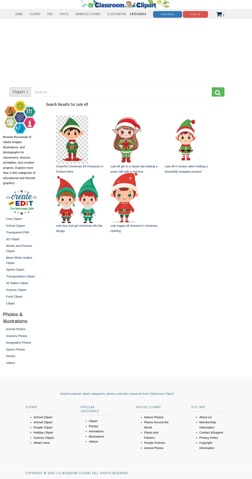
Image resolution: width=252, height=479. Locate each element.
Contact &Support (211, 432)
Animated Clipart (88, 14)
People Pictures (154, 442)
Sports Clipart (15, 269)
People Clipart (43, 427)
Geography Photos (18, 342)
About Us (205, 417)
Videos (10, 363)
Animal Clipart (43, 422)
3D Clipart (12, 239)
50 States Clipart (17, 283)
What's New (42, 442)
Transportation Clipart (20, 276)
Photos (10, 356)
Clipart (35, 14)
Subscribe (167, 14)
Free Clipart (14, 218)
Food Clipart (14, 296)
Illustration (117, 14)
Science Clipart (16, 290)
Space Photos (15, 349)
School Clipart (15, 225)
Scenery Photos (16, 336)
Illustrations (96, 436)
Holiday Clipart (43, 432)
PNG (50, 14)
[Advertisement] (126, 51)
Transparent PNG (18, 232)
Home (19, 14)
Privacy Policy (208, 437)
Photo (64, 14)
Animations (96, 431)
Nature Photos (153, 417)
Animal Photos (16, 329)
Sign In (195, 14)
